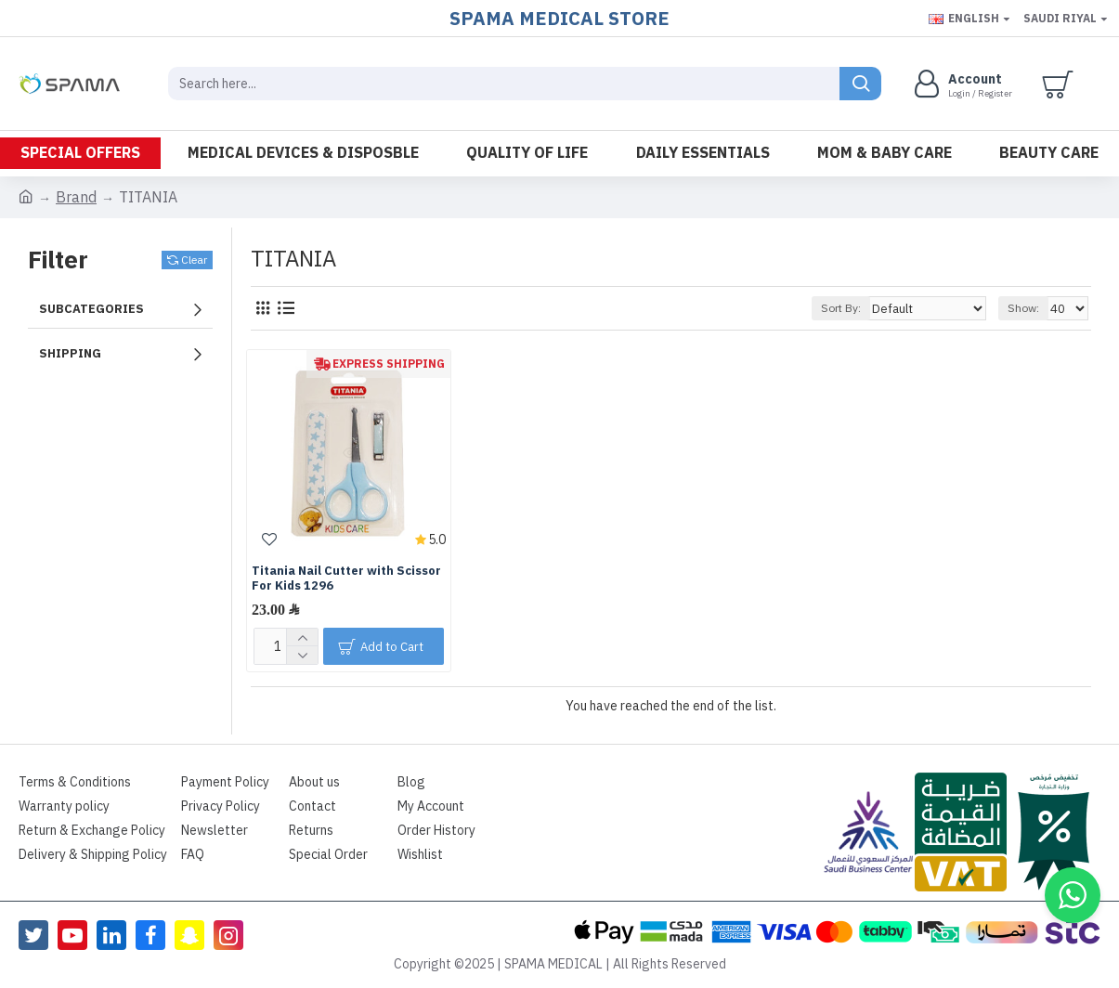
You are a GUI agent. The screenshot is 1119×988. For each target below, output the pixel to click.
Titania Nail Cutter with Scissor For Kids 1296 (346, 579)
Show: (1026, 308)
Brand (76, 198)
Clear (194, 260)
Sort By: (852, 308)
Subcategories (91, 309)
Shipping (70, 353)
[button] (1072, 895)
